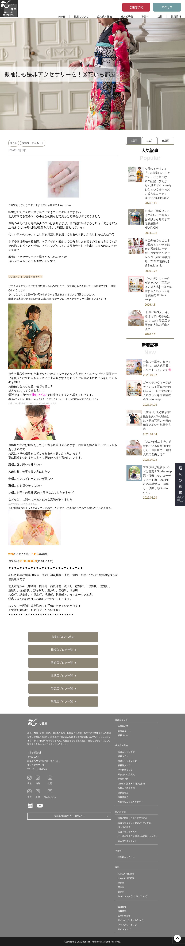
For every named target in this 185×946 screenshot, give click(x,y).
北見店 (13, 143)
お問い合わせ (124, 915)
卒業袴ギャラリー (126, 857)
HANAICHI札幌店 (126, 873)
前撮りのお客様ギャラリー (130, 801)
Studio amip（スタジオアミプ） (133, 896)
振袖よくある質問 (126, 788)
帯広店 (121, 887)
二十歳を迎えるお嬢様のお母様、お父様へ (138, 836)
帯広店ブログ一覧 (62, 688)
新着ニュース (124, 730)
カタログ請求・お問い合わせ (131, 783)
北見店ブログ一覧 (62, 675)
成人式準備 (127, 16)
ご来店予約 (136, 7)
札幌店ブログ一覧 (62, 649)
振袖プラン (123, 756)
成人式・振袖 (104, 16)
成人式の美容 (124, 827)
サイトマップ (124, 929)
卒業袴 (145, 16)
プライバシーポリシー (128, 924)
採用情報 (176, 16)
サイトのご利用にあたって (130, 920)
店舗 (159, 16)
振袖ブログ (123, 735)
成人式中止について (127, 840)
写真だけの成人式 (126, 774)
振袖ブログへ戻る (63, 636)
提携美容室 (123, 792)
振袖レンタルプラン (127, 760)
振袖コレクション (126, 751)
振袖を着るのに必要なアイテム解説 (134, 822)
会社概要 (122, 906)
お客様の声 (123, 726)
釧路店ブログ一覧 (62, 701)
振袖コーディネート (33, 143)
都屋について (81, 16)
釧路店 (121, 891)
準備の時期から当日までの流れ (132, 818)
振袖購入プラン (125, 765)
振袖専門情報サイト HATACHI (69, 815)
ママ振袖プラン (125, 769)
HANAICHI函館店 (126, 878)
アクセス (166, 7)
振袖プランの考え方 (127, 831)
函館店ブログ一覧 (62, 662)
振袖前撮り (123, 797)
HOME (61, 16)
